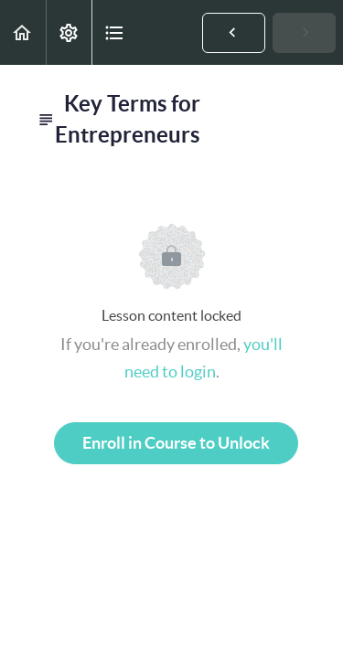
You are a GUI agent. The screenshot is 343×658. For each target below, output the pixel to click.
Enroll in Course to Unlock (176, 442)
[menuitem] (68, 32)
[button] (23, 32)
